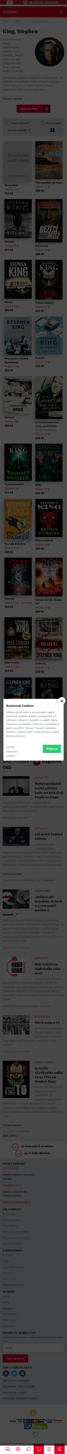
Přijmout (52, 749)
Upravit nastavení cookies (12, 751)
